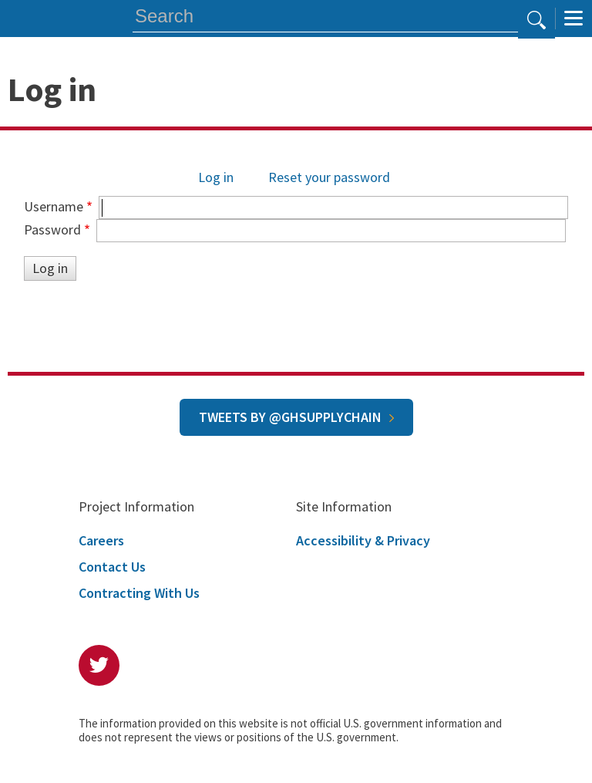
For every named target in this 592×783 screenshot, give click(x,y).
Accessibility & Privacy (363, 540)
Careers (101, 540)
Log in (216, 177)
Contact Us (112, 566)
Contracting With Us (139, 593)
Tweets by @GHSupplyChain (290, 417)
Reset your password (329, 177)
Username (53, 206)
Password (52, 229)
